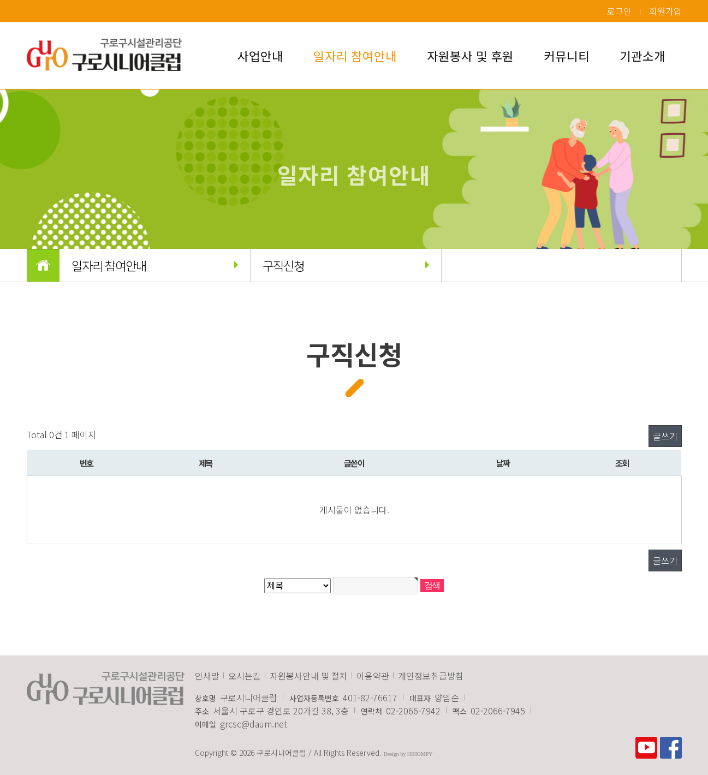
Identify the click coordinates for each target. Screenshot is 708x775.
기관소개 (642, 55)
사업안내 (260, 55)
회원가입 (665, 10)
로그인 (619, 10)
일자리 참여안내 (355, 55)
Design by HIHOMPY (408, 754)
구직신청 (346, 265)
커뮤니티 (567, 55)
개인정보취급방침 (430, 675)
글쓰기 (665, 436)
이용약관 (372, 675)
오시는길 (244, 675)
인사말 (207, 675)
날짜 (503, 463)
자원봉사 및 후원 (470, 55)
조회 (622, 463)
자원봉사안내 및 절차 (309, 675)
